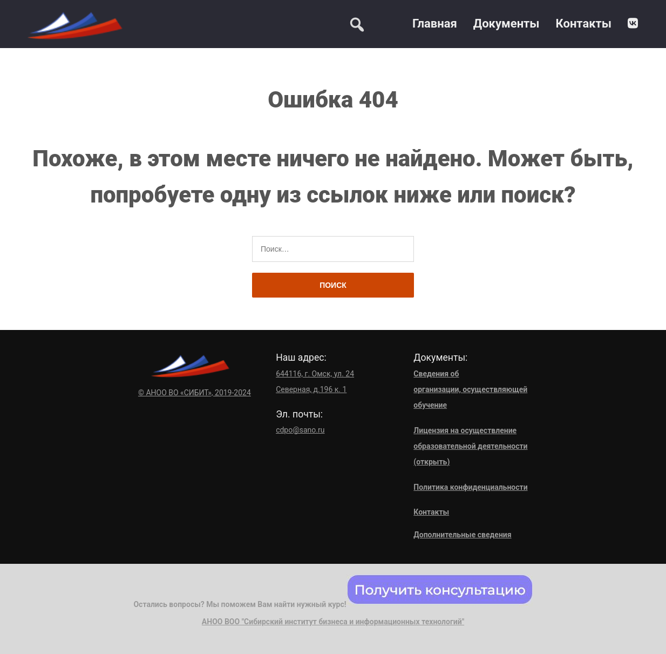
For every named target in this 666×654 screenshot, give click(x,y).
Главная (434, 23)
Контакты (583, 23)
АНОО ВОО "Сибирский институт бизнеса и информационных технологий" (333, 621)
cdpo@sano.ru (300, 430)
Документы (506, 23)
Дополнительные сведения (462, 534)
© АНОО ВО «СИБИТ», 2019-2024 (194, 392)
